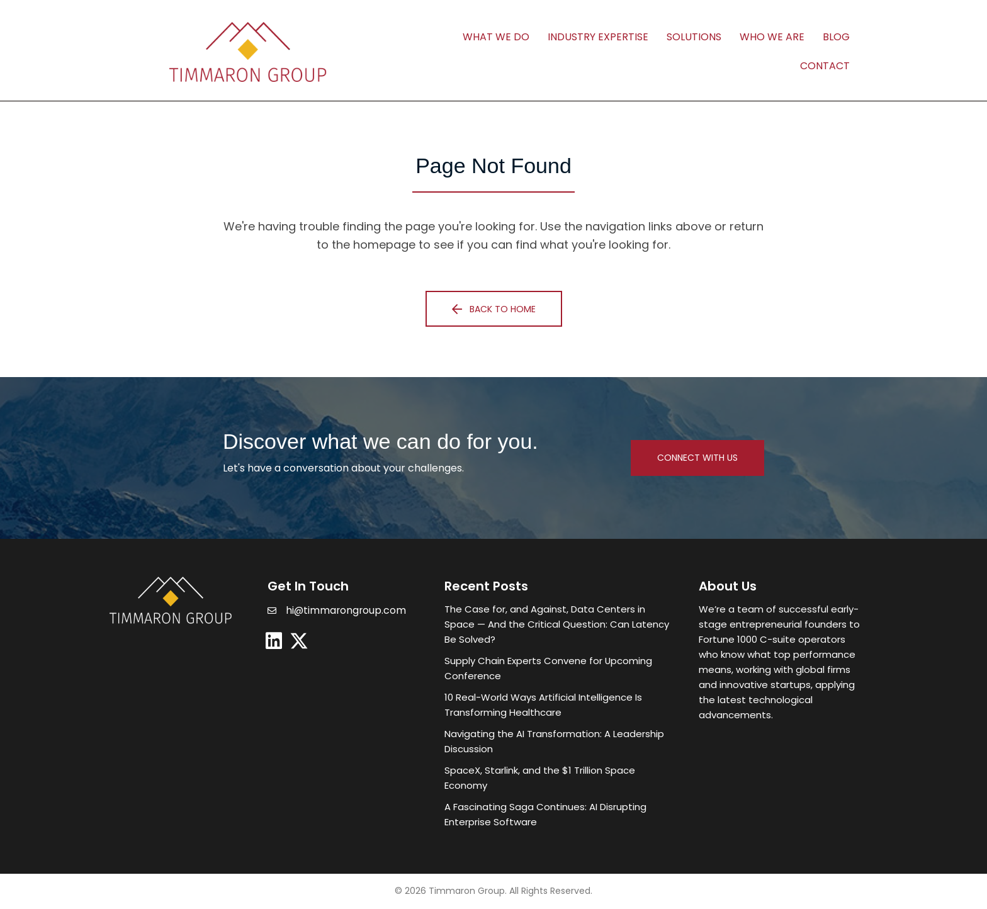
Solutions (694, 37)
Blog (836, 37)
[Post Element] (559, 624)
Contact (825, 66)
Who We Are (772, 37)
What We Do (496, 37)
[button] (494, 309)
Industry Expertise (598, 37)
